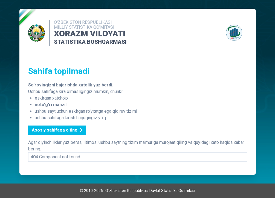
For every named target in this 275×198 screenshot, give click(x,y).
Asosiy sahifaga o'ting (57, 130)
